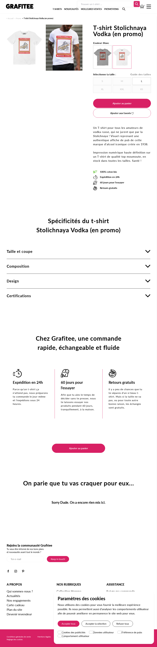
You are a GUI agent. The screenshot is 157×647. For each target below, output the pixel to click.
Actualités (13, 596)
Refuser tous (122, 623)
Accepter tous (68, 623)
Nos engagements (19, 600)
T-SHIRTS (46, 7)
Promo (18, 18)
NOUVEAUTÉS (60, 7)
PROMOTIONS (100, 7)
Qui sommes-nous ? (20, 591)
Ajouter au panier (122, 103)
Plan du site (14, 609)
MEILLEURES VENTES (80, 7)
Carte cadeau (15, 605)
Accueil (11, 18)
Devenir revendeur (19, 614)
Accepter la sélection (95, 623)
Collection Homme (69, 591)
